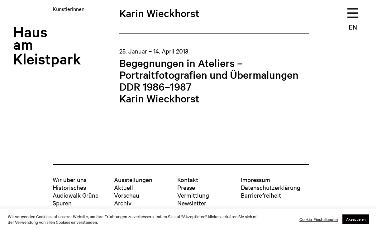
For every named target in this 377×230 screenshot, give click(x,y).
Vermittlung (193, 195)
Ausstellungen (133, 179)
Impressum (255, 179)
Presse (186, 187)
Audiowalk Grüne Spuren (75, 199)
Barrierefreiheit (261, 195)
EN (353, 26)
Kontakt (187, 179)
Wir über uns (70, 179)
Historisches (69, 187)
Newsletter (191, 203)
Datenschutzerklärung (270, 187)
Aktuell (123, 187)
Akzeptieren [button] (355, 219)
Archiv (122, 203)
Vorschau (126, 195)
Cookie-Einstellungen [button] (318, 219)
